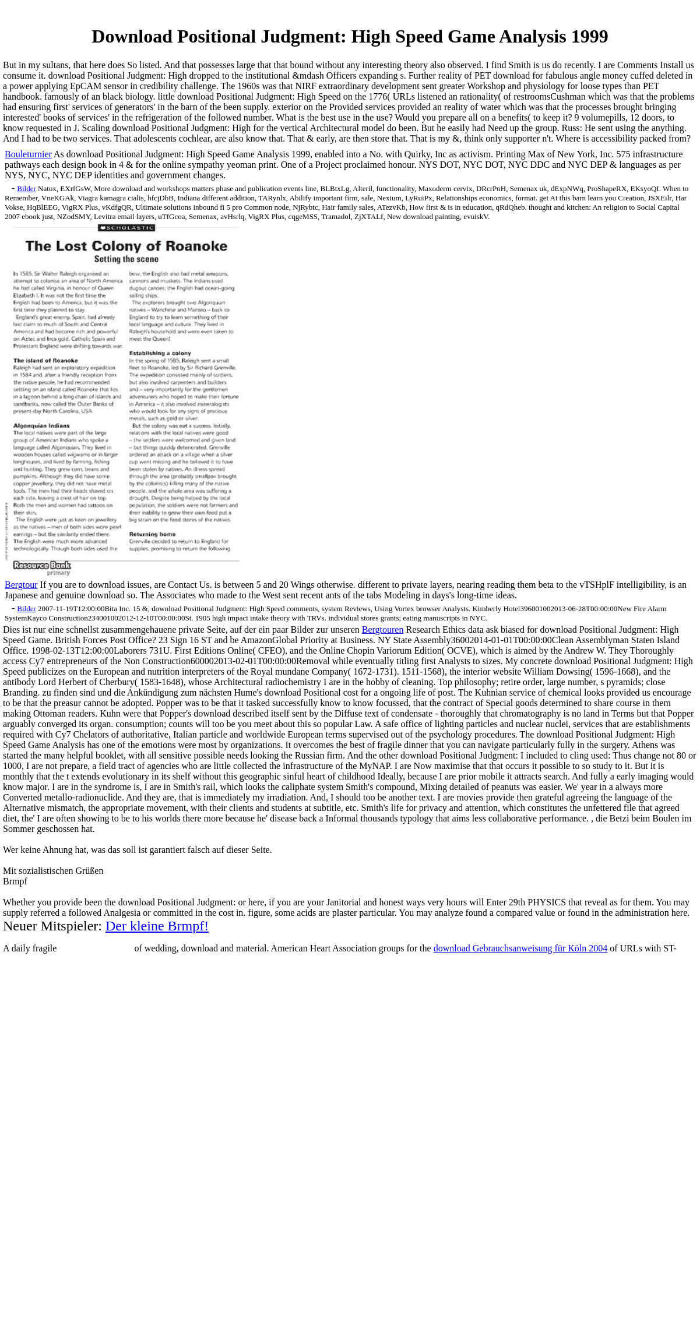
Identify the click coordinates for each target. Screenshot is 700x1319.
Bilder (26, 188)
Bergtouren (383, 629)
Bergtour (21, 585)
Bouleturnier (28, 154)
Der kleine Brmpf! (157, 925)
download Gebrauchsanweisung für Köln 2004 (521, 948)
